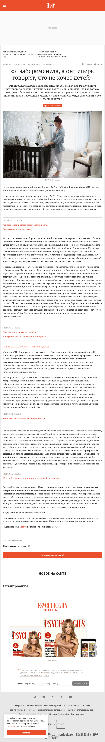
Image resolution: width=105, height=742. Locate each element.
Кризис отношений (52, 105)
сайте (24, 526)
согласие (11, 726)
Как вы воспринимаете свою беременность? (25, 224)
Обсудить (87, 64)
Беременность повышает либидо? (20, 332)
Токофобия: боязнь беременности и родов (24, 336)
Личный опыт (7, 64)
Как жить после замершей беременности (24, 418)
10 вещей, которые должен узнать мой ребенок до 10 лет (32, 478)
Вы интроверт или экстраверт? (18, 229)
